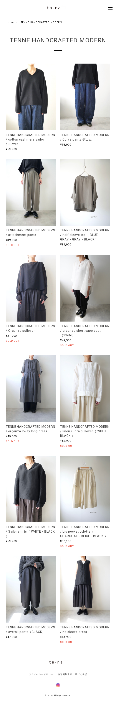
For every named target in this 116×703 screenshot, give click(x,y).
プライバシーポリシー (41, 674)
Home (10, 22)
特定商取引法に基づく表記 (72, 674)
